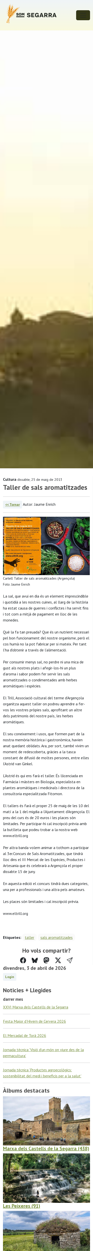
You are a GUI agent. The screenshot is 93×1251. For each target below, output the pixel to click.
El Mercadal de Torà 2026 (24, 1035)
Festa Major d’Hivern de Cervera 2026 (34, 1021)
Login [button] (9, 977)
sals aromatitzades (56, 937)
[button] (70, 960)
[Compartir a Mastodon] (46, 960)
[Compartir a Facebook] (23, 960)
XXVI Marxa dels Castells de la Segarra (35, 1006)
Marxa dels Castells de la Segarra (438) (46, 1148)
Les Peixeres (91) (21, 1206)
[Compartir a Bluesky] (35, 960)
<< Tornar (12, 504)
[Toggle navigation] (83, 15)
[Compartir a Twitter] (58, 960)
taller (29, 937)
